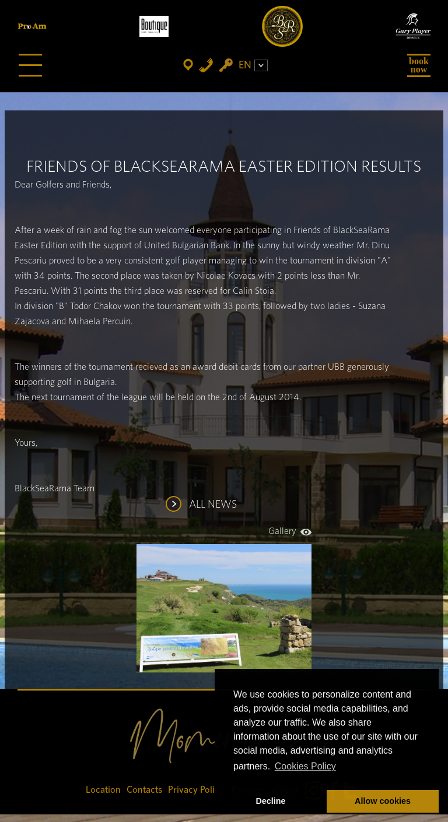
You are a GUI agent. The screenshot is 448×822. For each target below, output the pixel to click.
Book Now (419, 65)
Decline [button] (270, 801)
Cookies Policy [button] (305, 766)
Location (103, 790)
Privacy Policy (196, 790)
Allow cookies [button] (383, 801)
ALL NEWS (213, 505)
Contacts (144, 790)
